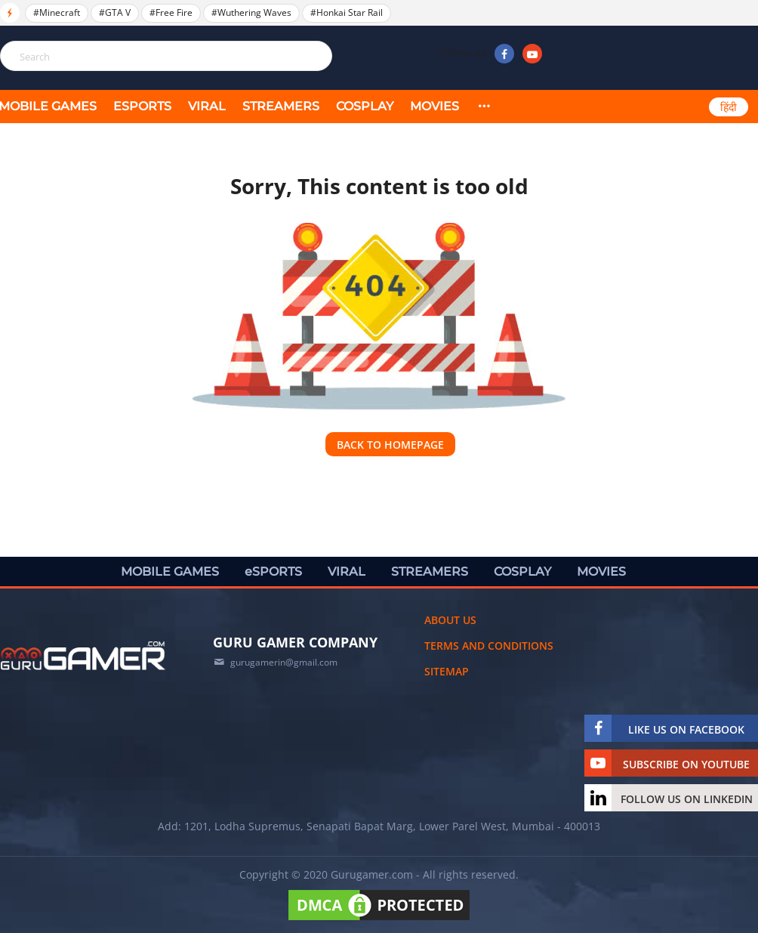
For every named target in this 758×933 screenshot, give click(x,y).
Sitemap (446, 671)
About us (450, 620)
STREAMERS (280, 106)
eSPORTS (142, 106)
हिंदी (728, 107)
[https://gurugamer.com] (83, 655)
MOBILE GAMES (170, 571)
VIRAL (207, 106)
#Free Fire (171, 12)
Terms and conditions (488, 645)
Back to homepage (390, 444)
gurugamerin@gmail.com (283, 662)
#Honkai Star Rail (346, 12)
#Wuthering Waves (251, 12)
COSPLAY (364, 106)
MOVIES (434, 106)
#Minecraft (56, 12)
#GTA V (115, 12)
